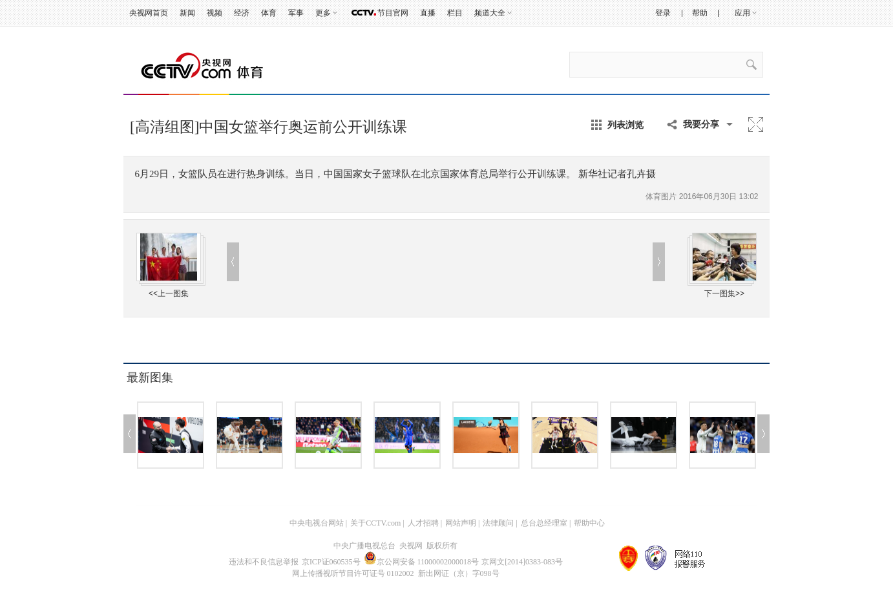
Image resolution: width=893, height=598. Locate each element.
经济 (241, 12)
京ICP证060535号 (331, 561)
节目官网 (392, 12)
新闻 (187, 12)
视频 (214, 12)
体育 (269, 12)
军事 (296, 12)
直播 (428, 12)
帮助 (700, 12)
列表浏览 (625, 125)
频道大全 (489, 12)
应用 (742, 12)
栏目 (455, 12)
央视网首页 (148, 12)
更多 (323, 12)
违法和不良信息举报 (264, 561)
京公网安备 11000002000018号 (421, 561)
